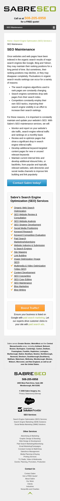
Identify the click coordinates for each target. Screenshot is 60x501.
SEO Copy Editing (23, 279)
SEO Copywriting (22, 276)
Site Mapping (20, 252)
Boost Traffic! (30, 308)
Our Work (30, 481)
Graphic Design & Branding (30, 438)
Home (9, 41)
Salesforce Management (30, 451)
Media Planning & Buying (30, 454)
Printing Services (30, 457)
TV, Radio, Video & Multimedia (30, 459)
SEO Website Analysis (25, 221)
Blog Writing (20, 290)
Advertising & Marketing (30, 436)
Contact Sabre (30, 473)
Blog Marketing (21, 286)
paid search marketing (34, 317)
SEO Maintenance (23, 283)
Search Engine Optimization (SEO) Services (32, 41)
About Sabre (30, 479)
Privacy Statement (26, 393)
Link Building (20, 255)
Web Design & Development (30, 441)
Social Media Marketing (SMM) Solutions (30, 424)
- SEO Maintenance (13, 27)
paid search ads (36, 324)
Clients (30, 484)
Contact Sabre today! (27, 182)
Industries (30, 486)
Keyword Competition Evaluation (30, 235)
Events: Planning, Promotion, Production (30, 462)
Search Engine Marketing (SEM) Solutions (30, 422)
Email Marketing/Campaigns (30, 446)
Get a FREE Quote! (29, 476)
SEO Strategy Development (27, 224)
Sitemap (38, 393)
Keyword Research (23, 231)
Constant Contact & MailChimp (30, 449)
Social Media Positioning (26, 228)
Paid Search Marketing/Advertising (30, 444)
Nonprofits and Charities (30, 489)
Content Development (24, 272)
